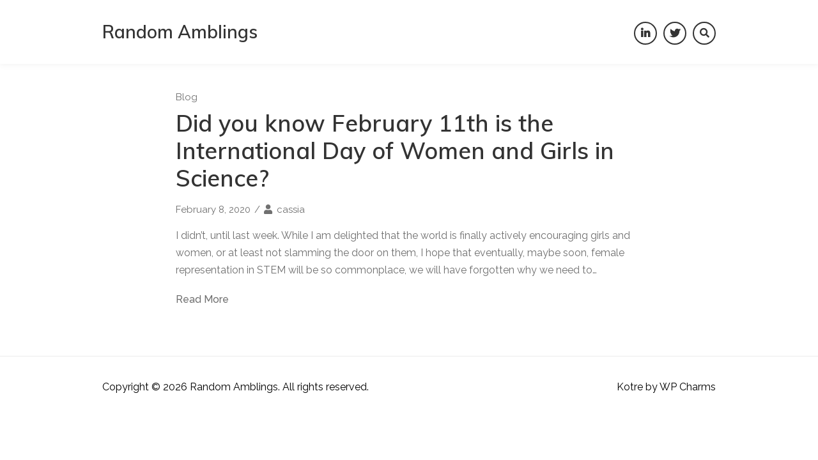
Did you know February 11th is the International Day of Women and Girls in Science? (395, 150)
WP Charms (688, 387)
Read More (202, 300)
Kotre (630, 387)
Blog (186, 97)
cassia (291, 209)
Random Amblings (180, 31)
